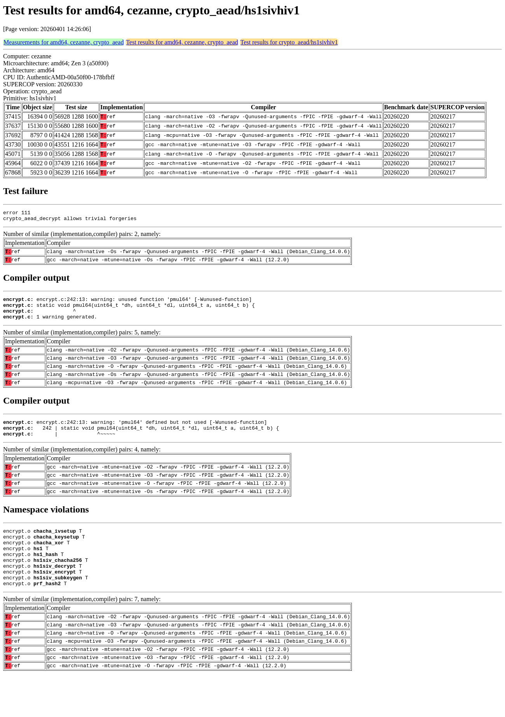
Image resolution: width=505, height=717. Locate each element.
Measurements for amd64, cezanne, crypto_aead (63, 42)
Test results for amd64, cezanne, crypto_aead (182, 42)
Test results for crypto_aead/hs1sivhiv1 (289, 42)
